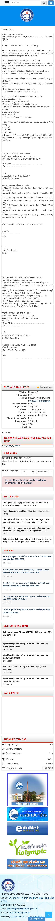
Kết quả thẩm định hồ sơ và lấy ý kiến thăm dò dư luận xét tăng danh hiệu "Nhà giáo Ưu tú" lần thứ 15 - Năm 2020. (27, 540)
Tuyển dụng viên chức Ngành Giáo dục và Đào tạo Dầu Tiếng (26, 512)
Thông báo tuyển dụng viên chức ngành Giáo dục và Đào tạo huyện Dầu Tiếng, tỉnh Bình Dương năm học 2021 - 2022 (27, 530)
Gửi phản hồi (36, 918)
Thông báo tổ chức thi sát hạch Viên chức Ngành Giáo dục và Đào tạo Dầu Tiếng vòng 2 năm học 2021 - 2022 (26, 520)
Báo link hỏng (46, 387)
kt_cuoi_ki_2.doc (11, 446)
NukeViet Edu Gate (18, 917)
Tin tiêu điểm (11, 496)
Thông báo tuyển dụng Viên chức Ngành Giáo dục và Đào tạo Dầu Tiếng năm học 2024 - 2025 (25, 503)
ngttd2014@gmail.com (39, 401)
